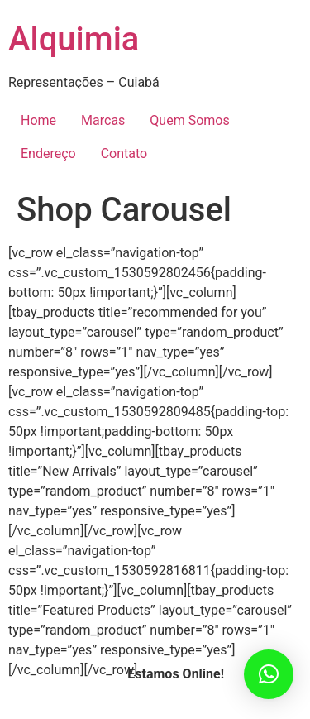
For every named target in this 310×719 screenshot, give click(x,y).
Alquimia (73, 39)
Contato (124, 153)
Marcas (103, 120)
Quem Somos (189, 120)
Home (38, 120)
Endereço (48, 153)
